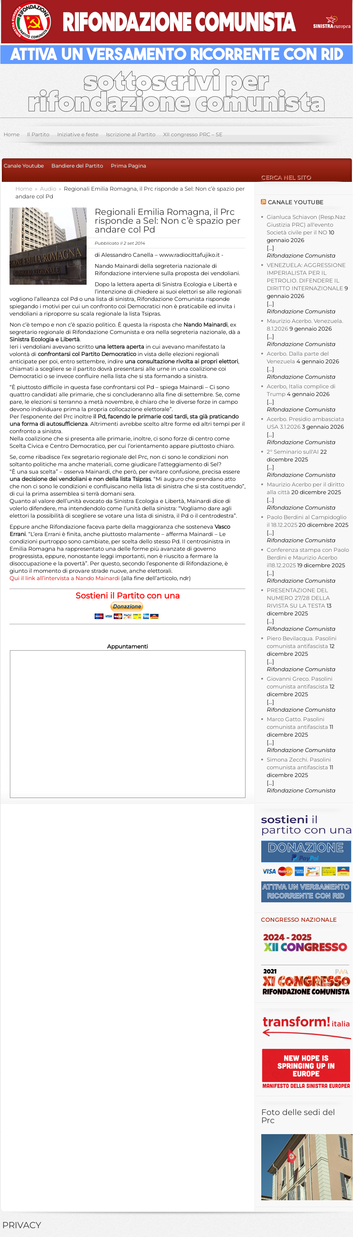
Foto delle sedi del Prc (298, 1116)
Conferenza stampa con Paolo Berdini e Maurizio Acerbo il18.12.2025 (308, 557)
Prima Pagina (128, 165)
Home (11, 134)
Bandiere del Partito (77, 165)
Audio (49, 188)
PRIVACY (21, 1225)
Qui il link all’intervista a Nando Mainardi (65, 578)
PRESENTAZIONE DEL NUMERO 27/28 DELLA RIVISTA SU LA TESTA (298, 598)
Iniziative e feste (77, 134)
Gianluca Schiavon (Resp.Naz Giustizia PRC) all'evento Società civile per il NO (306, 224)
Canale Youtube (24, 165)
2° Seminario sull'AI (293, 451)
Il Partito (38, 134)
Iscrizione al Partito (131, 134)
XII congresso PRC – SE (192, 134)
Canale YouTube (296, 202)
